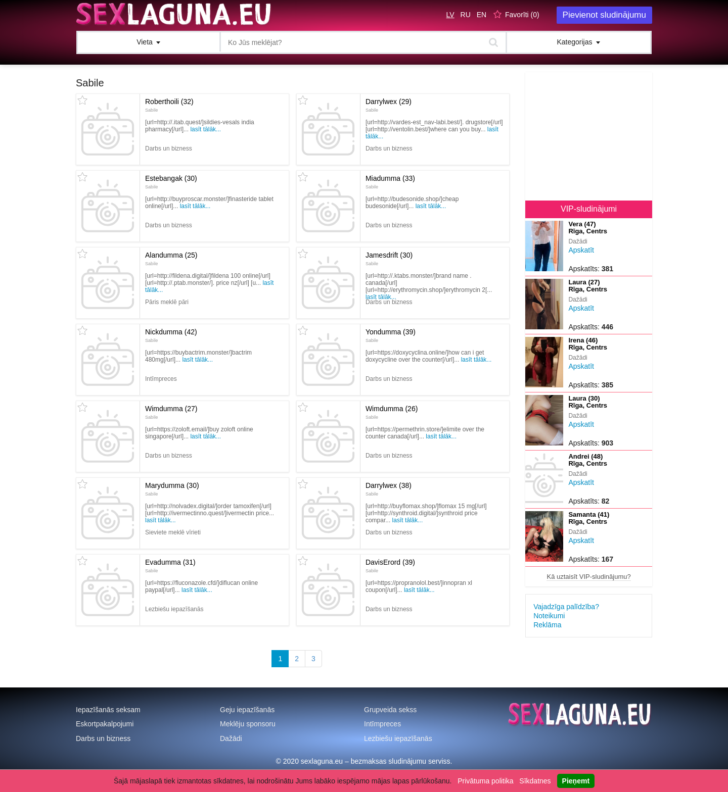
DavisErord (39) (390, 565)
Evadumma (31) (170, 565)
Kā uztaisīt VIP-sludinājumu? (588, 576)
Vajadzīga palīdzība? (566, 607)
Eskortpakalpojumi (104, 724)
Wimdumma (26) (392, 412)
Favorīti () (522, 15)
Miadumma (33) (390, 181)
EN (481, 15)
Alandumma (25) (171, 258)
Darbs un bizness (103, 738)
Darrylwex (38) (389, 489)
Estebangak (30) (171, 181)
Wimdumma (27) (171, 412)
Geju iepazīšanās (247, 710)
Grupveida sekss (390, 710)
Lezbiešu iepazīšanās (398, 738)
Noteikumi (549, 616)
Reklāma (547, 625)
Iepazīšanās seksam (108, 710)
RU (466, 15)
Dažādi (231, 738)
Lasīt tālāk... (205, 129)
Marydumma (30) (172, 489)
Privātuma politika (486, 781)
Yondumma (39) (391, 335)
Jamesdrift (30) (389, 258)
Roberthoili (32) (169, 105)
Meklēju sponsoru (248, 724)
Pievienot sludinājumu (604, 15)
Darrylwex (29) (389, 105)
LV (450, 15)
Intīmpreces (382, 724)
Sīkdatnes (535, 781)
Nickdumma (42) (171, 335)
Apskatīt (581, 250)
